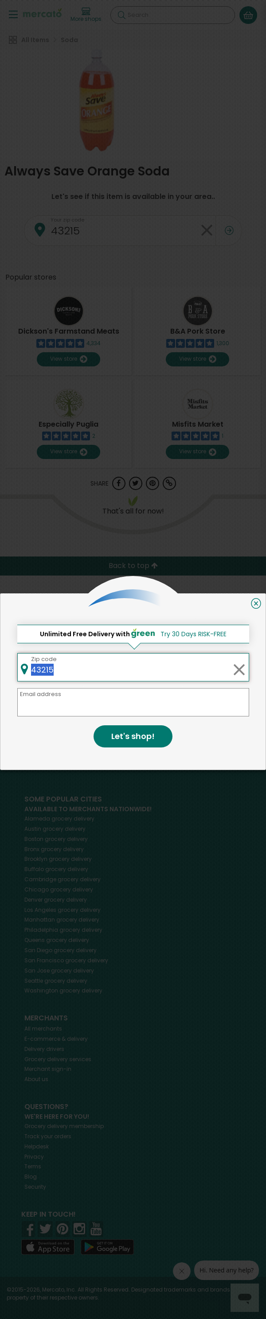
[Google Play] (107, 1247)
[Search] (172, 15)
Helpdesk (36, 1146)
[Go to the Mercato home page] (42, 13)
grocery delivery (59, 818)
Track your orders (47, 1136)
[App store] (47, 1247)
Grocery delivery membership (64, 1126)
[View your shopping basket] (248, 15)
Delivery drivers (44, 1049)
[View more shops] (86, 15)
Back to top (133, 565)
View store (68, 359)
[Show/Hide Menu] (13, 14)
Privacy (34, 1156)
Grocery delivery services (57, 1059)
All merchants (43, 1028)
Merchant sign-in (47, 1069)
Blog (30, 1176)
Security (35, 1187)
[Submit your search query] (121, 15)
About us (36, 1079)
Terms (32, 1166)
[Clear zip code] (206, 230)
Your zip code (67, 219)
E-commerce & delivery (56, 1039)
